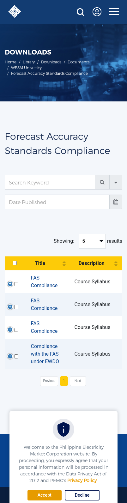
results (114, 241)
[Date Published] (57, 202)
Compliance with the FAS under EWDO (45, 353)
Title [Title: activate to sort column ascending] (40, 263)
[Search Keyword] (50, 182)
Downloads (51, 62)
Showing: (64, 241)
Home (10, 62)
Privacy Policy (82, 480)
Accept (44, 495)
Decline (82, 495)
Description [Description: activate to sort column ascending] (91, 263)
